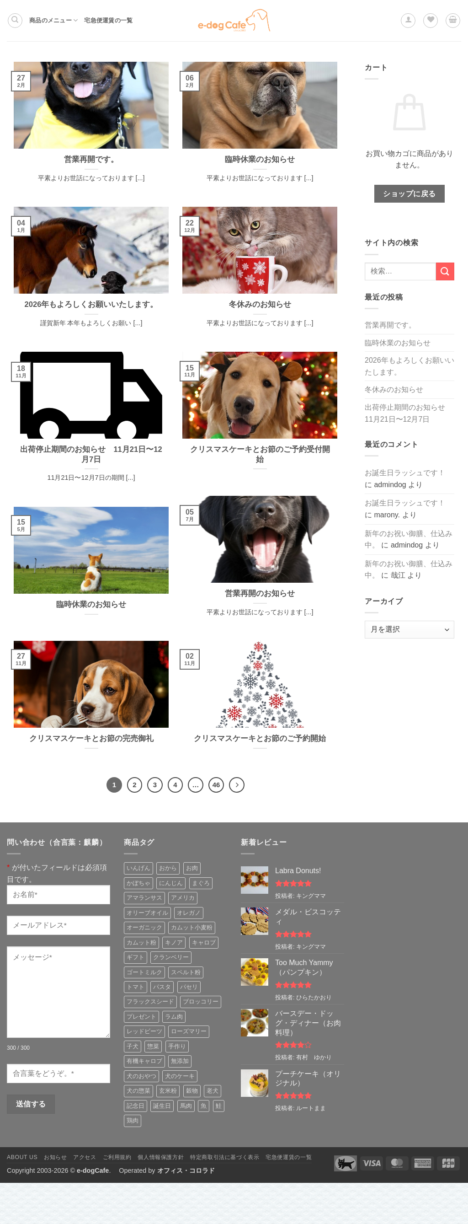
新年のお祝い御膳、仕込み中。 (408, 539)
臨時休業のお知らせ (260, 159)
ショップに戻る (409, 194)
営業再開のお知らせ (260, 593)
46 (216, 785)
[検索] (15, 20)
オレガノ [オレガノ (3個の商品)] (189, 912)
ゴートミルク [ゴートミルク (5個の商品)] (144, 972)
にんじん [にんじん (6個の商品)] (171, 883)
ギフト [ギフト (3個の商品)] (135, 957)
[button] (408, 20)
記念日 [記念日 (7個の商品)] (135, 1105)
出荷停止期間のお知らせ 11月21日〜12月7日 (91, 454)
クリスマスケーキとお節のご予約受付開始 (260, 454)
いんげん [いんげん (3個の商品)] (138, 867)
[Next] (237, 785)
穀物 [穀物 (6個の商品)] (192, 1090)
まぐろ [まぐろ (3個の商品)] (201, 883)
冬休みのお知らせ (260, 304)
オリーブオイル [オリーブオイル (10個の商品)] (147, 912)
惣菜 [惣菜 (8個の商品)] (153, 1046)
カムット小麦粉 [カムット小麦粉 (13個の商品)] (192, 927)
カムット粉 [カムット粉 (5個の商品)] (141, 942)
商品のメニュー (53, 20)
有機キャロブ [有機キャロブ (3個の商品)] (144, 1061)
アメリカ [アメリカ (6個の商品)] (183, 897)
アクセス (84, 1157)
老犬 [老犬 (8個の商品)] (212, 1090)
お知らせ (55, 1157)
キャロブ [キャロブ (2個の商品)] (204, 942)
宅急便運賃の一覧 (108, 20)
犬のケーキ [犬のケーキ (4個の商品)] (180, 1076)
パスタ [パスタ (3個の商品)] (162, 986)
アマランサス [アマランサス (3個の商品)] (144, 897)
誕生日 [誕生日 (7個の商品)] (162, 1105)
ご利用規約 (117, 1157)
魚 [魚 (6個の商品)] (204, 1105)
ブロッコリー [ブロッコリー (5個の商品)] (200, 1001)
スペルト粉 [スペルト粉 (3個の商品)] (186, 972)
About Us (22, 1157)
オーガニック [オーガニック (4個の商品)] (144, 927)
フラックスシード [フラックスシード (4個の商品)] (150, 1001)
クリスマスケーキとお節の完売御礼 (91, 738)
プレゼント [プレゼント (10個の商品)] (141, 1016)
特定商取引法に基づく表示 (224, 1157)
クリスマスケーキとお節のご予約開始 (260, 738)
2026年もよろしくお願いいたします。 (91, 304)
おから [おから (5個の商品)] (168, 867)
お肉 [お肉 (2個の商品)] (192, 867)
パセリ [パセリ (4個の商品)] (189, 986)
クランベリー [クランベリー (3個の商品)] (171, 957)
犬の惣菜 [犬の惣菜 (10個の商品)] (138, 1090)
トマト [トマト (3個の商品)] (135, 986)
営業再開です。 (91, 159)
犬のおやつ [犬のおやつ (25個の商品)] (141, 1076)
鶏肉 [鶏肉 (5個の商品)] (132, 1120)
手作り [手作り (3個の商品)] (177, 1046)
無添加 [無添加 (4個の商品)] (180, 1061)
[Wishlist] (430, 20)
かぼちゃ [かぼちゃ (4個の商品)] (138, 883)
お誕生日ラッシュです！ (405, 473)
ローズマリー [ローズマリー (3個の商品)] (189, 1031)
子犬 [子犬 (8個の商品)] (132, 1046)
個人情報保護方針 (161, 1157)
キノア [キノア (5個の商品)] (174, 942)
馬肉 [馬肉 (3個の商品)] (186, 1105)
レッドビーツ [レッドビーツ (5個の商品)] (144, 1031)
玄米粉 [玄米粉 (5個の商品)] (168, 1090)
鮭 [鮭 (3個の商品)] (219, 1105)
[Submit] (445, 271)
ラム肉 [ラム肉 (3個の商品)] (174, 1016)
